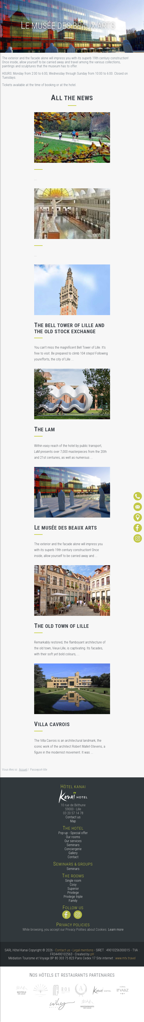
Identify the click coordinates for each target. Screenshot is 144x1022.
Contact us (73, 817)
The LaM (44, 430)
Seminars (73, 845)
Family (73, 901)
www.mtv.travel (125, 958)
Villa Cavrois (52, 724)
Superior (73, 889)
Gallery (73, 853)
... (35, 179)
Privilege (73, 893)
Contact (73, 857)
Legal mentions (83, 950)
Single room (73, 881)
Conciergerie (73, 849)
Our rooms (73, 837)
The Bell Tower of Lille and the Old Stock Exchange (69, 328)
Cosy (73, 885)
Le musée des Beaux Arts (65, 528)
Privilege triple (73, 897)
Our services (73, 841)
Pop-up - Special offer (73, 833)
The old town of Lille (61, 626)
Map (73, 821)
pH (92, 954)
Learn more (116, 930)
